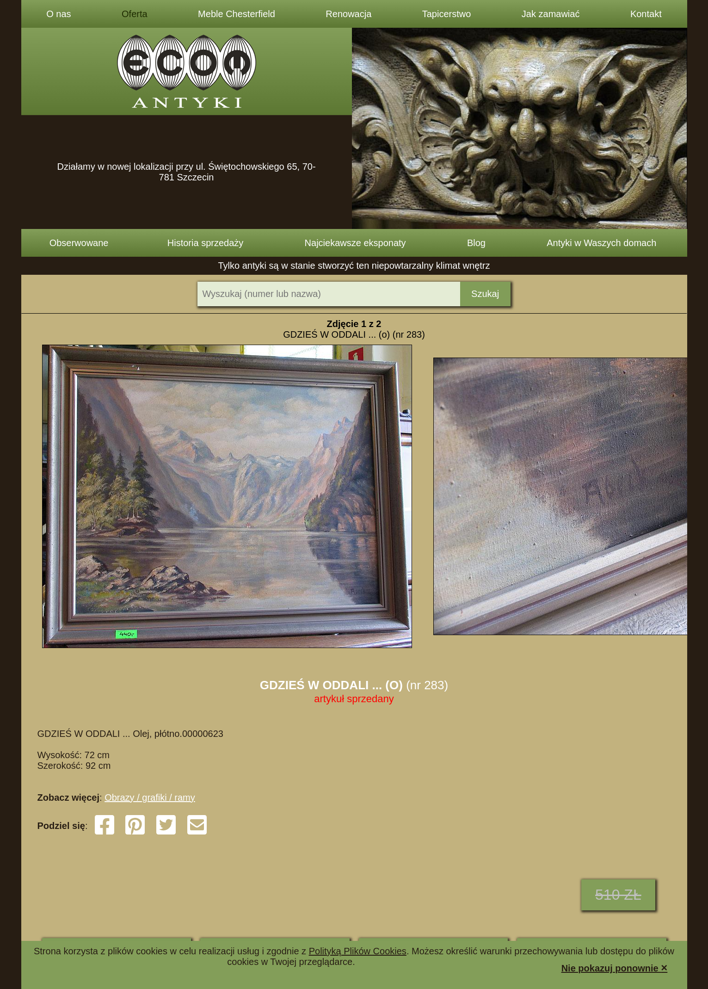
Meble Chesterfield (236, 14)
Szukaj (485, 294)
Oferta (135, 14)
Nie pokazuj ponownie (614, 967)
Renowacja (348, 14)
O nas (58, 14)
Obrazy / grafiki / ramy (150, 797)
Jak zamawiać (551, 14)
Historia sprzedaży (205, 243)
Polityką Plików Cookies (357, 951)
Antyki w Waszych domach (601, 243)
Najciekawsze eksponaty (355, 243)
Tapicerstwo (446, 14)
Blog (476, 243)
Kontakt (646, 14)
